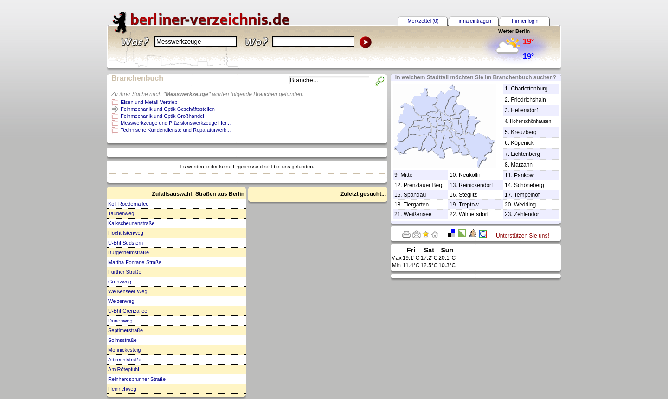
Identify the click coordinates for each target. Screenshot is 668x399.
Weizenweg (121, 301)
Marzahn (522, 164)
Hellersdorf (524, 110)
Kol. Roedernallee (128, 203)
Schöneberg (529, 185)
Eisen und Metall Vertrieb (149, 102)
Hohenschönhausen (530, 121)
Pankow (524, 175)
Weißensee (417, 214)
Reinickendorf (476, 185)
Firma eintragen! (474, 21)
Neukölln (470, 175)
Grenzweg (119, 281)
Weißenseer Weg (128, 291)
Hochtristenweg (125, 233)
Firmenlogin (525, 21)
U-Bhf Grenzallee (127, 311)
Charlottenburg (529, 88)
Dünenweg (120, 320)
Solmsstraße (122, 340)
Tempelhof (527, 195)
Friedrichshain (528, 100)
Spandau (415, 195)
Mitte (406, 175)
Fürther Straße (124, 272)
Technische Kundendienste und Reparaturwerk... (176, 130)
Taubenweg (121, 213)
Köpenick (522, 143)
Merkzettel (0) (422, 21)
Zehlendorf (527, 214)
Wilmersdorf (473, 214)
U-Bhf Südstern (125, 242)
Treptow (469, 204)
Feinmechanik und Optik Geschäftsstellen (168, 109)
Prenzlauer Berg (424, 185)
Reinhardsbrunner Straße (137, 379)
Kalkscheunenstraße (131, 223)
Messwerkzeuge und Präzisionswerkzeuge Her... (176, 123)
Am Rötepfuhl (123, 369)
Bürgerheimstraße (128, 252)
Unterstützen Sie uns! (522, 235)
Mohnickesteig (124, 350)
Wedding (525, 204)
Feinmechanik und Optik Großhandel (162, 116)
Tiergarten (416, 204)
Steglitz (468, 195)
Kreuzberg (523, 132)
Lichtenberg (525, 154)
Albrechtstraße (124, 359)
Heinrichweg (122, 389)
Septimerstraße (125, 330)
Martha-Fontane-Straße (134, 262)
